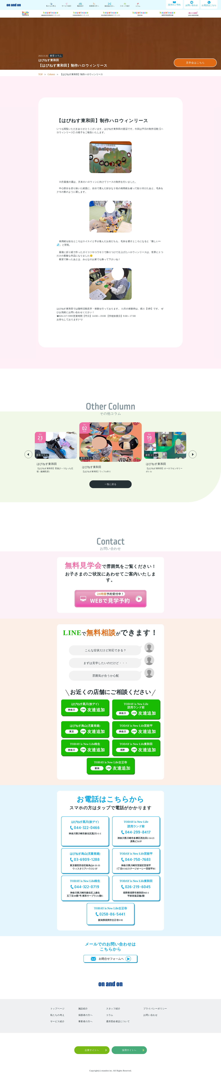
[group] (56, 452)
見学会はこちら (195, 62)
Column (53, 74)
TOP (42, 74)
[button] (28, 454)
